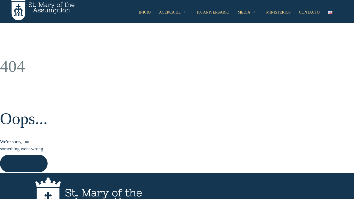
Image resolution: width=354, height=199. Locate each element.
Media (247, 12)
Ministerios (278, 12)
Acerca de (173, 12)
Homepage (23, 163)
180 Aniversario (213, 12)
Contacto (309, 12)
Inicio (145, 12)
